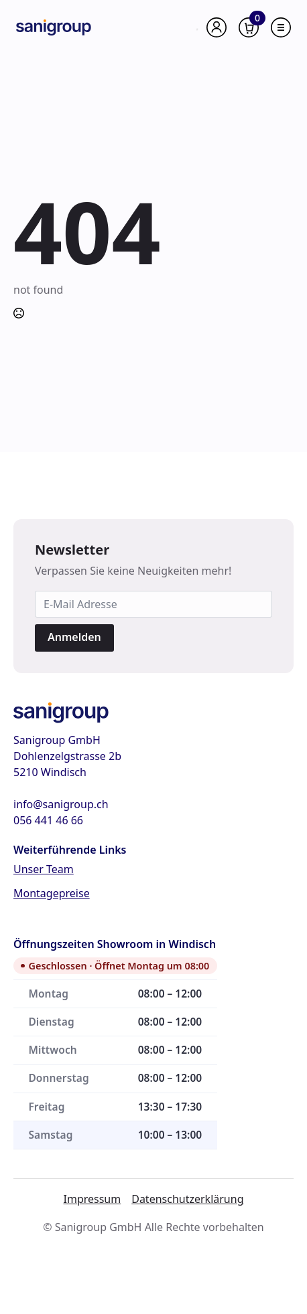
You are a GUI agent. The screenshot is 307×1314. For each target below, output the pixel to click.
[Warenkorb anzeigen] (248, 27)
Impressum (92, 1199)
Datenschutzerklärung (187, 1199)
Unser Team (43, 869)
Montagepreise (51, 893)
